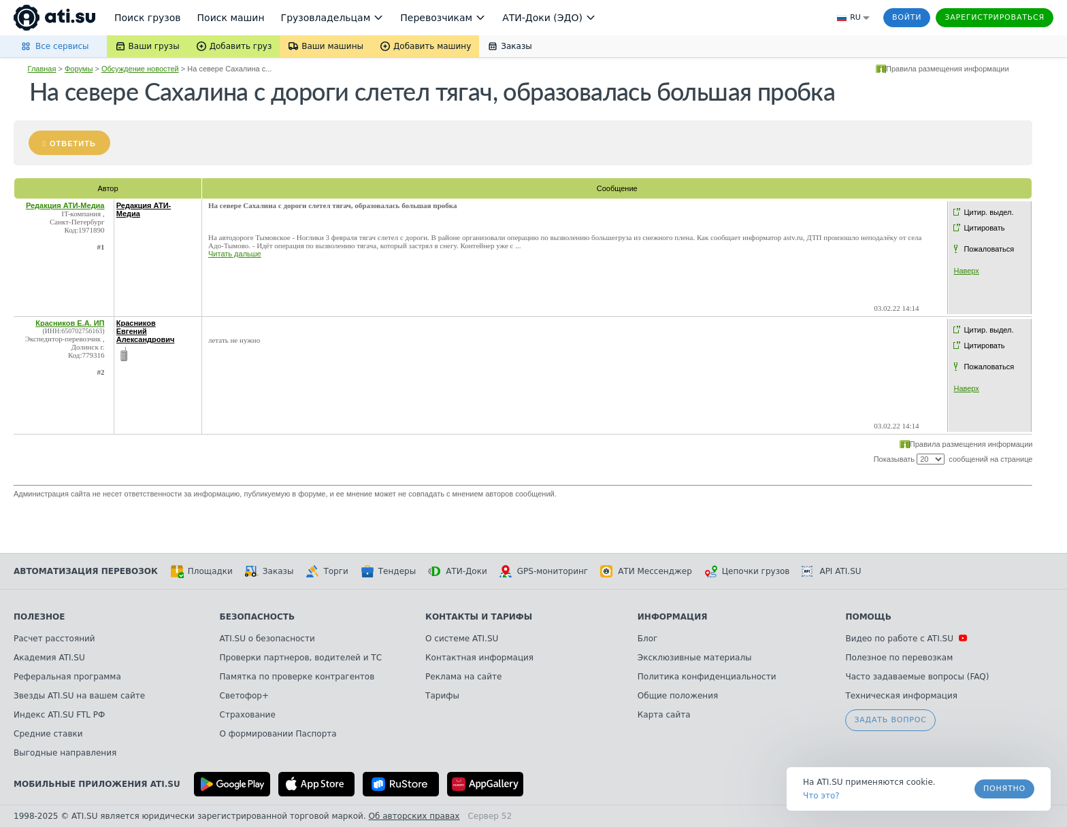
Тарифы (442, 696)
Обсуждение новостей (140, 69)
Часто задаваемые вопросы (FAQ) (917, 676)
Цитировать (984, 228)
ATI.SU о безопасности (267, 638)
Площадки (201, 571)
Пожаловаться (989, 249)
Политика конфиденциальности (707, 676)
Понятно (1004, 788)
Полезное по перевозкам (899, 657)
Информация (673, 617)
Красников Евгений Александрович (145, 331)
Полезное (39, 617)
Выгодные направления (65, 753)
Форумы (79, 69)
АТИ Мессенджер (646, 571)
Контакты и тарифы (478, 617)
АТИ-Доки (457, 571)
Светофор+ (244, 696)
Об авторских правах (414, 816)
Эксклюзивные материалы (695, 657)
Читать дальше (234, 254)
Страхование (248, 715)
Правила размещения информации (947, 69)
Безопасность (257, 617)
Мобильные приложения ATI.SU (97, 784)
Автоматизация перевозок (86, 571)
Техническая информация (901, 696)
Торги (327, 571)
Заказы (269, 571)
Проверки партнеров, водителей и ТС (301, 657)
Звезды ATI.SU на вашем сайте (79, 696)
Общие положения (678, 696)
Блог (648, 638)
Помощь (868, 617)
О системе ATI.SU (461, 638)
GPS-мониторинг (543, 571)
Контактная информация (479, 657)
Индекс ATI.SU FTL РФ (59, 715)
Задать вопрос (890, 719)
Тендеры (388, 571)
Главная (42, 69)
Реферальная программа (67, 676)
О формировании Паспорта (278, 734)
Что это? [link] (821, 795)
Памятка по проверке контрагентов (297, 676)
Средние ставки (48, 734)
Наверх (966, 271)
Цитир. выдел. (988, 212)
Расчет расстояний (54, 638)
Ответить (73, 143)
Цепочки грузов (747, 571)
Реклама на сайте (463, 676)
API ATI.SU (831, 571)
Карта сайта (664, 715)
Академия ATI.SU (49, 657)
